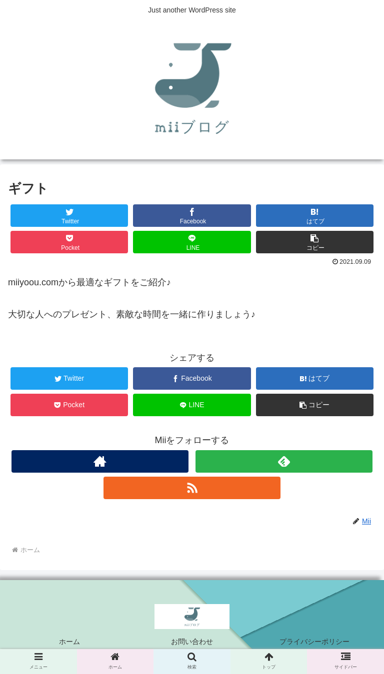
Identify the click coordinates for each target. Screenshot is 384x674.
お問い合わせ (192, 642)
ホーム (69, 642)
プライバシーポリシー (315, 642)
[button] (315, 242)
